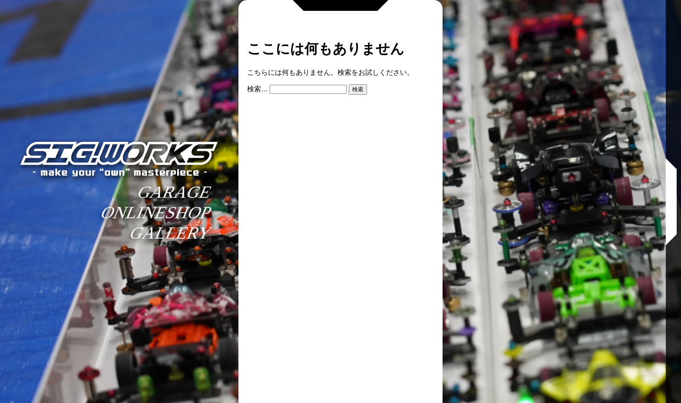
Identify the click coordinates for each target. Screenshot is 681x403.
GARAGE (175, 192)
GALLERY (171, 233)
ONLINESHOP (156, 212)
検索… (257, 89)
